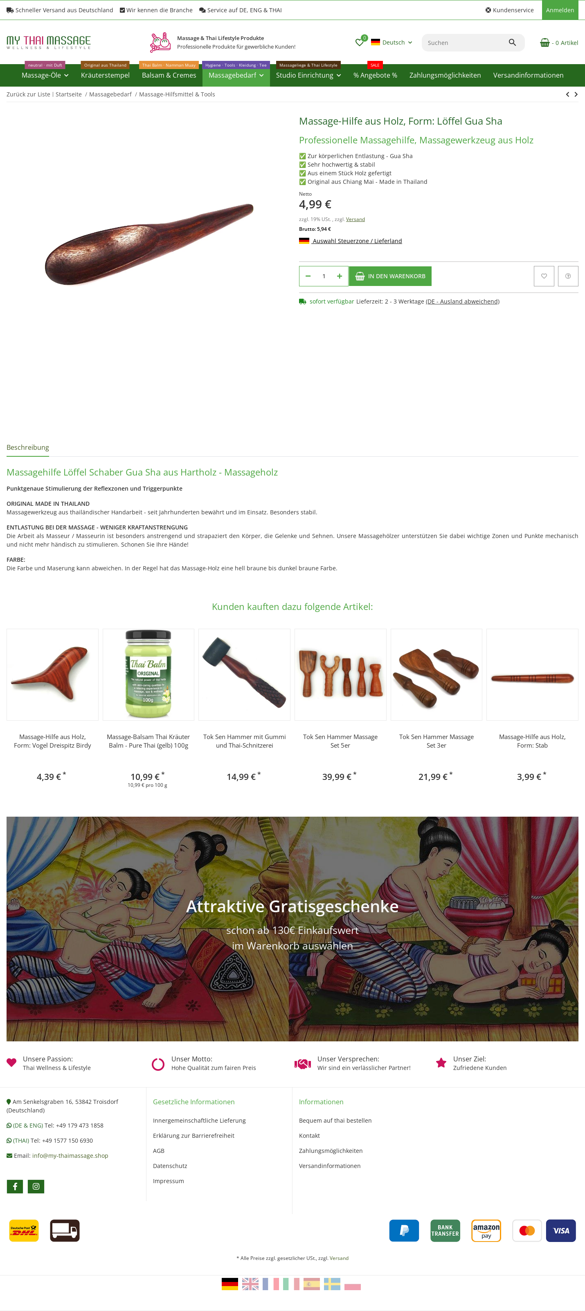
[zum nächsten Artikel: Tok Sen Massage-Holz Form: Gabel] (567, 94)
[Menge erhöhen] (339, 276)
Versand (355, 219)
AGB (158, 1151)
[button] (510, 10)
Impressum (168, 1181)
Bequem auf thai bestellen (335, 1120)
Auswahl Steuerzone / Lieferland (350, 241)
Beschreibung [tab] (28, 447)
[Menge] (324, 276)
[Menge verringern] (308, 276)
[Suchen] (465, 42)
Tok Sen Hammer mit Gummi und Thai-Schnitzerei (244, 741)
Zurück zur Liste (28, 94)
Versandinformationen (330, 1166)
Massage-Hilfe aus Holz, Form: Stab (532, 741)
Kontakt (309, 1135)
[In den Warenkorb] (390, 276)
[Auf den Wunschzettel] (544, 276)
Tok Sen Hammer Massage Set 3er (436, 741)
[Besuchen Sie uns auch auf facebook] (15, 1186)
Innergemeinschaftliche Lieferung (199, 1120)
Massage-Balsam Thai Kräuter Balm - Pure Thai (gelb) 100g (148, 741)
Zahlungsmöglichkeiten (331, 1151)
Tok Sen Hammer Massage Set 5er (340, 741)
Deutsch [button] (388, 42)
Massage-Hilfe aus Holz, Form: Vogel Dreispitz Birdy (52, 741)
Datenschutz (170, 1166)
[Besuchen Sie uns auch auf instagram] (35, 1186)
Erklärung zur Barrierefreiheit (193, 1135)
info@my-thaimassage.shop (70, 1155)
